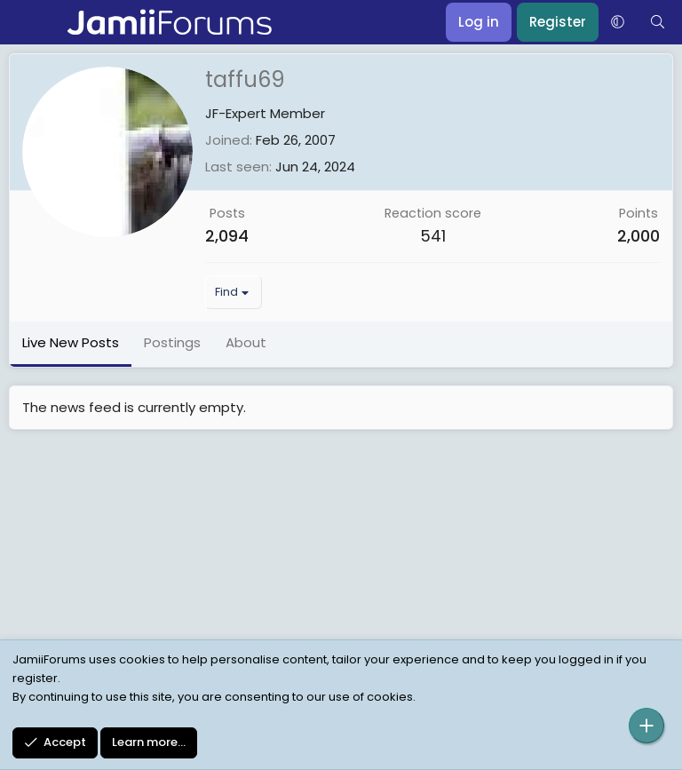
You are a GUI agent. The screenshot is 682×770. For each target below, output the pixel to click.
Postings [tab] (172, 342)
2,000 (638, 236)
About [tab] (246, 342)
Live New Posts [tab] (70, 342)
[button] (618, 22)
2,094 (227, 236)
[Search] (657, 22)
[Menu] (24, 22)
